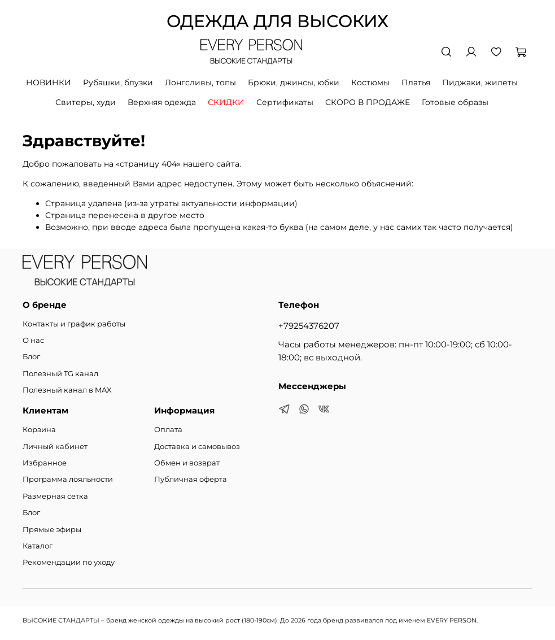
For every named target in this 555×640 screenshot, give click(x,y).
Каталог (38, 546)
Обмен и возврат (187, 463)
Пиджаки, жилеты (480, 82)
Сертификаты (284, 102)
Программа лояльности (68, 479)
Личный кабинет (55, 446)
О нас (33, 340)
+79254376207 (308, 325)
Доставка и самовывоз (197, 446)
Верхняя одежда (162, 102)
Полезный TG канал (60, 373)
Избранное (45, 463)
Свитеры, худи (85, 102)
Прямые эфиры (52, 529)
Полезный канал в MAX (67, 390)
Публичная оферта (190, 479)
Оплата (168, 429)
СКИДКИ (226, 102)
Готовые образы (455, 102)
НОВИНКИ (48, 82)
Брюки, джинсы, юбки (293, 82)
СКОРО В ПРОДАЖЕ (367, 102)
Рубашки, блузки (118, 82)
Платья (415, 82)
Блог (31, 356)
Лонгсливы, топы (200, 82)
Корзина (39, 429)
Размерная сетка (55, 496)
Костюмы (370, 82)
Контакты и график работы (74, 324)
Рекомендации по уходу (69, 562)
